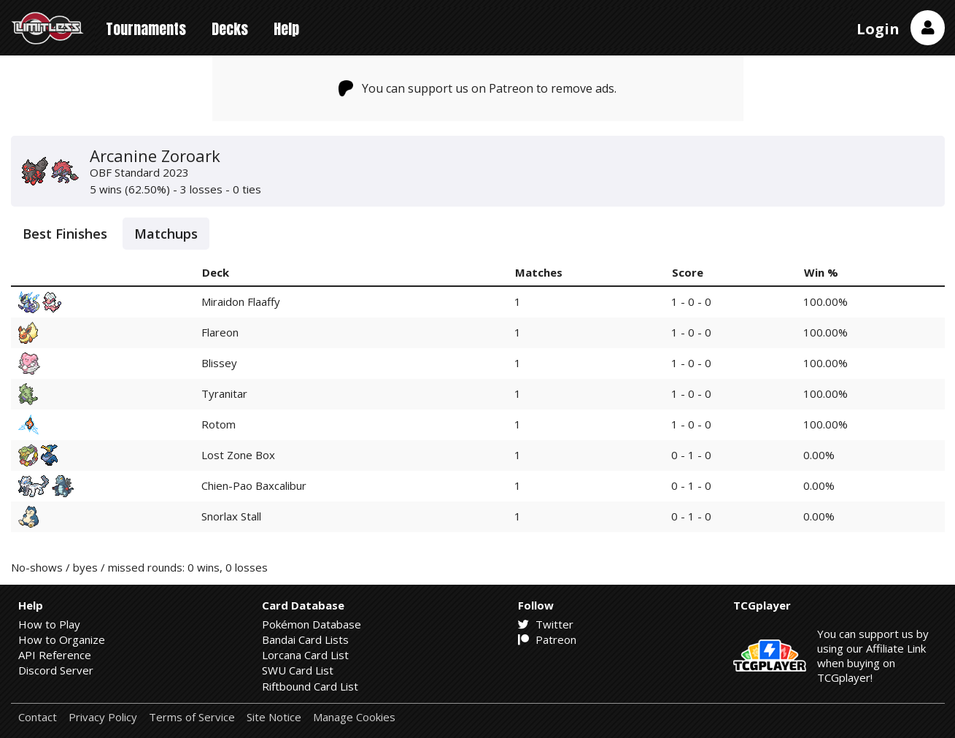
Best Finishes (65, 233)
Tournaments (146, 29)
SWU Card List (297, 670)
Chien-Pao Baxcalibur (253, 485)
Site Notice (274, 717)
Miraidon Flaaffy (240, 301)
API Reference (54, 654)
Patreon (547, 639)
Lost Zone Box (238, 454)
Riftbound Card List (310, 686)
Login (878, 29)
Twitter (545, 624)
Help (286, 29)
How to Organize (61, 639)
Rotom (218, 424)
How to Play (49, 624)
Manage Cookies (354, 717)
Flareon (220, 332)
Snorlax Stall (231, 516)
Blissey (219, 362)
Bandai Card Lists (305, 639)
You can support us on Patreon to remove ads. (477, 88)
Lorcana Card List (305, 654)
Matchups (166, 233)
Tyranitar (224, 393)
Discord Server (55, 670)
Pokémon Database (311, 624)
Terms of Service (192, 717)
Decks (230, 29)
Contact (37, 717)
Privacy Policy (103, 717)
